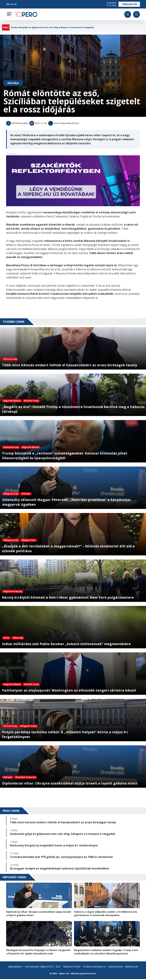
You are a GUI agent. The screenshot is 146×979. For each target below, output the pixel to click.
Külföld (13, 83)
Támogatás (129, 4)
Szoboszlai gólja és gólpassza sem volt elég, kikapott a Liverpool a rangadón (52, 27)
